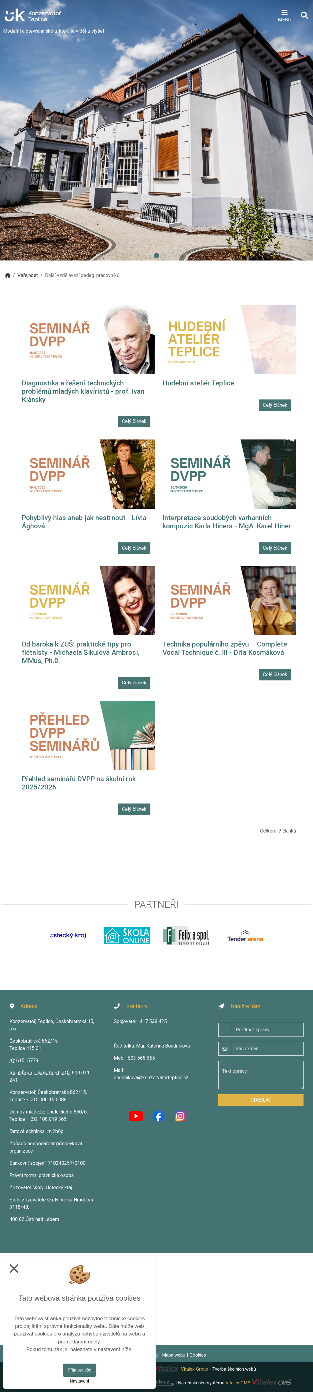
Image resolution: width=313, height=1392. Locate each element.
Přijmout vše (79, 1370)
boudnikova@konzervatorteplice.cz (151, 1077)
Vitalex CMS (238, 1382)
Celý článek (134, 421)
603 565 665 (141, 1058)
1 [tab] (156, 256)
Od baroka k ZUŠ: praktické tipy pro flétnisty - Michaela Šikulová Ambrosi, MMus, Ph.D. (80, 652)
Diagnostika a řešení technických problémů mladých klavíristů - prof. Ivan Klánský (83, 391)
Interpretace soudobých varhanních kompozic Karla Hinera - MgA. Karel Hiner (227, 522)
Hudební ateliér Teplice (198, 383)
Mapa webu (173, 1355)
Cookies (198, 1355)
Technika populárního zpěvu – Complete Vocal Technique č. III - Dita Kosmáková (225, 648)
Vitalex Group (194, 1369)
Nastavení (79, 1381)
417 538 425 (153, 1021)
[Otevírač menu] (284, 15)
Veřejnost (27, 275)
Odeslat (260, 1100)
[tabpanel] (156, 130)
